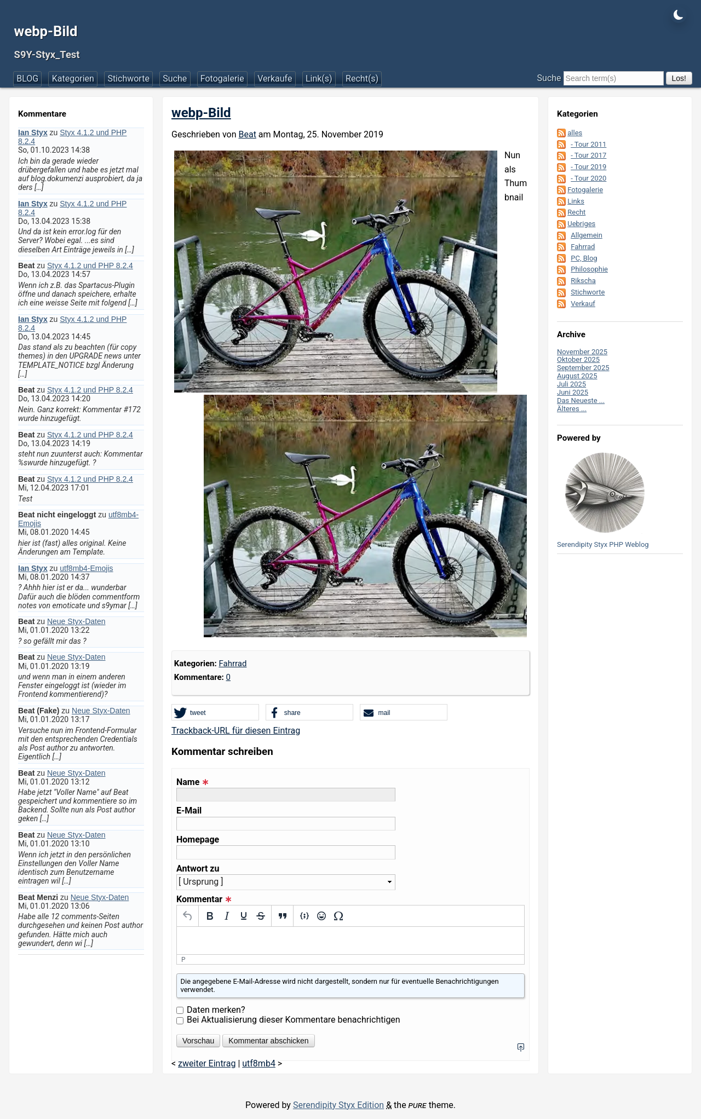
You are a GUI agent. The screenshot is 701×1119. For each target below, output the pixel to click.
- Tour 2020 (588, 178)
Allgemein (586, 235)
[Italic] (226, 916)
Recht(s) (362, 78)
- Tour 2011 (588, 144)
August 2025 (577, 376)
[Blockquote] (282, 916)
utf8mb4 (258, 1063)
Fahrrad (232, 663)
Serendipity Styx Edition (338, 1105)
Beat (247, 134)
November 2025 (582, 352)
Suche (175, 78)
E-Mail (189, 811)
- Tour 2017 (588, 155)
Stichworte (128, 78)
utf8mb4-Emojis (86, 568)
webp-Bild (46, 31)
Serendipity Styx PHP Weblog (603, 544)
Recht (576, 212)
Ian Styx (33, 132)
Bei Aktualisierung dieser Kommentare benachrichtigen (293, 1019)
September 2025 (583, 368)
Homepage (197, 840)
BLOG (27, 78)
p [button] (183, 960)
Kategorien (73, 78)
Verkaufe (274, 78)
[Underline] (243, 916)
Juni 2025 (572, 392)
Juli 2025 (571, 384)
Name (192, 782)
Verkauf (583, 303)
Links (575, 201)
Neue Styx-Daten (76, 621)
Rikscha (583, 280)
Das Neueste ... (581, 400)
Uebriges (581, 224)
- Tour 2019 (588, 167)
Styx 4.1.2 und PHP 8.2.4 (90, 265)
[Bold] (209, 916)
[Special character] (338, 916)
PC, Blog (584, 258)
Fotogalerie (222, 78)
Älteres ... (572, 409)
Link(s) (319, 78)
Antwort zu (197, 869)
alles (574, 133)
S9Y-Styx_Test (47, 54)
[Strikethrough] (260, 916)
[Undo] (187, 916)
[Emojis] (321, 916)
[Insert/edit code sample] (304, 916)
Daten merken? (216, 1010)
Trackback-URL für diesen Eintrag (235, 730)
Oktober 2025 (578, 359)
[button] (215, 713)
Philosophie (589, 269)
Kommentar (204, 899)
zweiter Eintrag (206, 1063)
